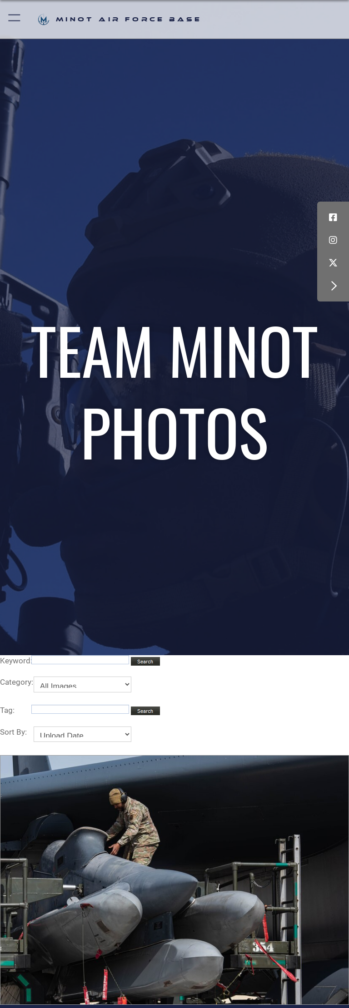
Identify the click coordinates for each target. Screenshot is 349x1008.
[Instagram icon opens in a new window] (333, 240)
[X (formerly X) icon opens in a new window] (333, 263)
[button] (15, 19)
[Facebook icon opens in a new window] (333, 217)
